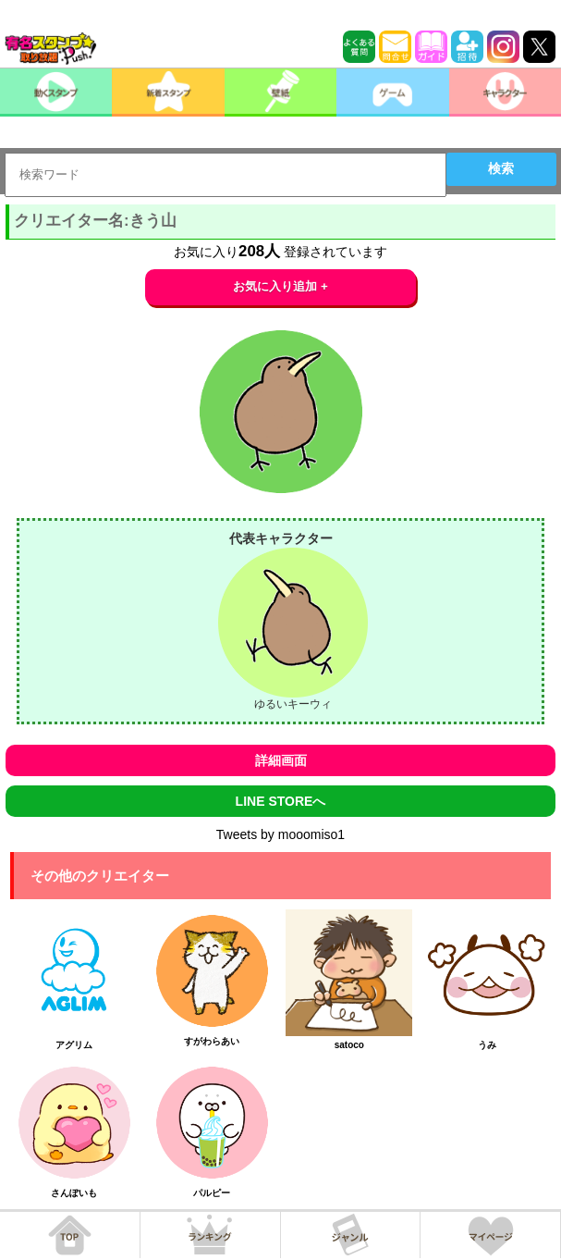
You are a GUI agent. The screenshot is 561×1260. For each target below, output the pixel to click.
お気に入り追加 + (280, 286)
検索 (501, 168)
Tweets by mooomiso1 (280, 834)
